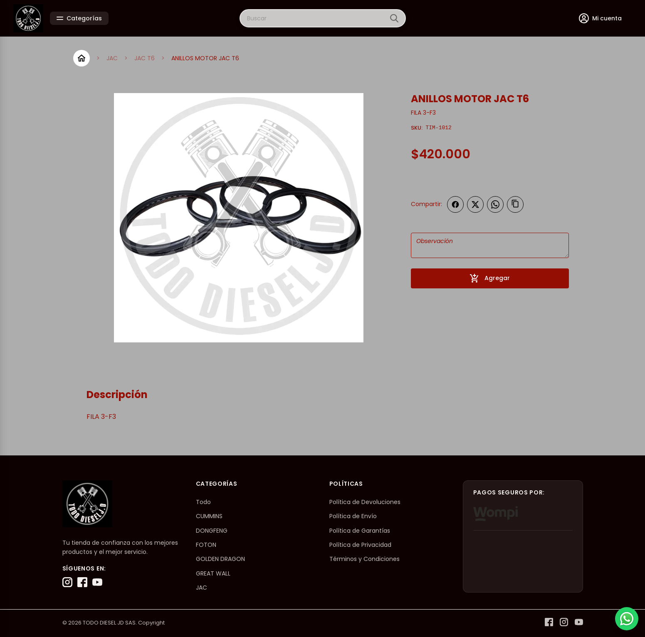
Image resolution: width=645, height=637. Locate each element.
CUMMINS (209, 516)
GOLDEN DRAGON (220, 559)
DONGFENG (211, 530)
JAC (112, 58)
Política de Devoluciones (364, 502)
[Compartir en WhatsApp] (495, 204)
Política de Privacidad (360, 545)
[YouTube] (97, 582)
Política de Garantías (359, 530)
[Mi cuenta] (600, 18)
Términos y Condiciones (364, 559)
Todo (203, 502)
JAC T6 (144, 58)
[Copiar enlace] (515, 204)
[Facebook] (82, 582)
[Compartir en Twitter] (475, 204)
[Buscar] (394, 18)
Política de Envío (353, 516)
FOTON (206, 545)
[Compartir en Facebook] (455, 204)
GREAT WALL (213, 573)
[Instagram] (67, 582)
